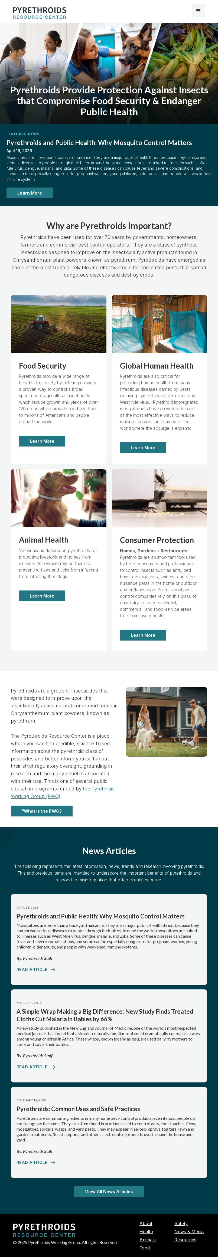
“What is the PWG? (42, 811)
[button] (198, 10)
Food (144, 1248)
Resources (185, 1239)
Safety (181, 1223)
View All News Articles (109, 1191)
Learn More (29, 193)
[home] (39, 13)
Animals (147, 1239)
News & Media (189, 1231)
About (145, 1223)
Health (146, 1231)
